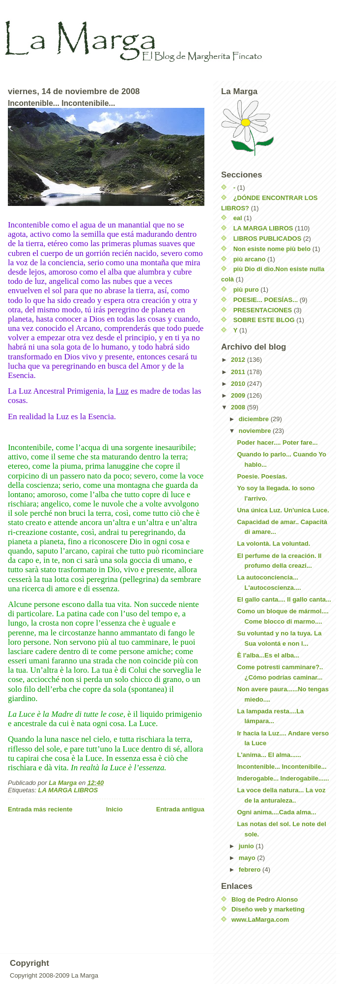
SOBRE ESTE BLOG (264, 320)
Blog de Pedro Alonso (264, 899)
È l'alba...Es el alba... (268, 655)
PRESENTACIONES (262, 310)
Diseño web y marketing (268, 909)
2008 (239, 407)
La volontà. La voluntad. (273, 543)
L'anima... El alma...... (269, 754)
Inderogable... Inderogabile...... (283, 778)
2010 (239, 383)
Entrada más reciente (40, 809)
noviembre (256, 430)
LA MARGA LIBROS (68, 790)
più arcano (249, 259)
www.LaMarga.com (260, 919)
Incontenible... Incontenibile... (281, 766)
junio (247, 846)
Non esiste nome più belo (272, 248)
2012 (239, 359)
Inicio (114, 809)
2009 (239, 395)
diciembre (255, 419)
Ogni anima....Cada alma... (276, 812)
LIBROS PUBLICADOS (267, 238)
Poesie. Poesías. (262, 476)
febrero (250, 869)
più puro (246, 289)
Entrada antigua (180, 809)
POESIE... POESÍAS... (265, 299)
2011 (239, 372)
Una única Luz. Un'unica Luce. (283, 510)
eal (237, 218)
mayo (248, 857)
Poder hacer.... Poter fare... (277, 442)
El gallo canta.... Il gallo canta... (284, 599)
